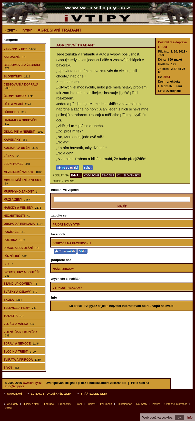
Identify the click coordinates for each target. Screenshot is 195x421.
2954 (166, 77)
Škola (13, 300)
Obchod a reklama (23, 224)
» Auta (162, 47)
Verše (8, 407)
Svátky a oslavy (20, 291)
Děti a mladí (17, 104)
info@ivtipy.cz (14, 386)
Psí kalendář (124, 403)
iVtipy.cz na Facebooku (72, 243)
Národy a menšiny (22, 207)
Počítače (14, 232)
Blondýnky (17, 76)
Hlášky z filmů (31, 403)
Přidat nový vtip (66, 224)
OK (179, 417)
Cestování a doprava (21, 86)
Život (11, 367)
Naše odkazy (63, 269)
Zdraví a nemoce (21, 343)
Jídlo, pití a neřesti (23, 131)
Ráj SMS (141, 403)
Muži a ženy (17, 199)
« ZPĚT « (11, 30)
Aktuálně (15, 57)
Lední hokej (17, 164)
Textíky (155, 403)
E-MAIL (76, 175)
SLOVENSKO (131, 175)
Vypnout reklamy (67, 288)
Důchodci (15, 112)
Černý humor (19, 96)
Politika (14, 240)
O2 (119, 175)
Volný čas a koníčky (21, 333)
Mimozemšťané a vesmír (23, 181)
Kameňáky (15, 139)
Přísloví (91, 403)
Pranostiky (64, 403)
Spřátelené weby (94, 393)
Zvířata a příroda (22, 359)
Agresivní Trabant (59, 30)
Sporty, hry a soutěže (22, 273)
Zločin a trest (20, 351)
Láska (12, 156)
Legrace (49, 403)
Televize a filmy (20, 308)
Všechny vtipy (20, 49)
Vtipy (27, 30)
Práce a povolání (21, 248)
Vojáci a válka (19, 324)
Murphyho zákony (20, 191)
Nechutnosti (17, 215)
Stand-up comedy (20, 283)
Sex (8, 264)
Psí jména (106, 403)
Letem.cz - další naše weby (51, 393)
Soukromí (14, 393)
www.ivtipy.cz (32, 383)
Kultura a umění (21, 148)
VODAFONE (91, 175)
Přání (79, 403)
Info (190, 417)
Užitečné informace (176, 403)
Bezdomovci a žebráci (22, 66)
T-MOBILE (108, 175)
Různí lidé (15, 256)
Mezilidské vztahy (23, 172)
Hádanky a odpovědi (20, 122)
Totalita (14, 316)
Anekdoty (12, 403)
